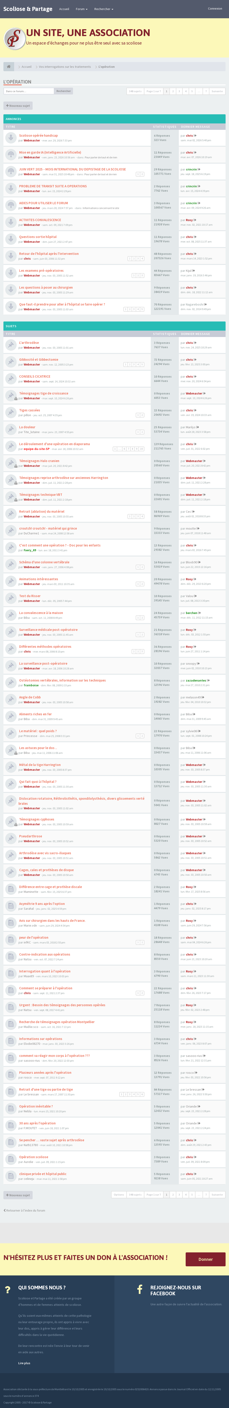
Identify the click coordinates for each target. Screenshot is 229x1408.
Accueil (64, 9)
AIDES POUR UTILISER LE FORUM (43, 203)
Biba (27, 618)
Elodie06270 (32, 1044)
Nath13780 (31, 1145)
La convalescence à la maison (40, 613)
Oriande (191, 1106)
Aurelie (28, 1162)
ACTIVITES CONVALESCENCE (39, 220)
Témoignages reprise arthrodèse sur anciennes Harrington (63, 477)
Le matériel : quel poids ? (37, 731)
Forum (82, 9)
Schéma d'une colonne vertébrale (43, 562)
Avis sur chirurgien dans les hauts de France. (52, 920)
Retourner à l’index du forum (24, 1210)
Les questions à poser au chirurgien (45, 287)
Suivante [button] (217, 91)
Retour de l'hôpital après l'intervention (48, 253)
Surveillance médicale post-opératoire (48, 629)
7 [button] (206, 91)
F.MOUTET (30, 1128)
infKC (27, 942)
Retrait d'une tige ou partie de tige (45, 1089)
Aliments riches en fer (35, 714)
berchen (191, 613)
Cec (188, 511)
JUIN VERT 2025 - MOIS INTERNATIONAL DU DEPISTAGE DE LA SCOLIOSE (72, 169)
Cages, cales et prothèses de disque (46, 870)
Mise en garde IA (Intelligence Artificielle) (49, 152)
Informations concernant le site (101, 208)
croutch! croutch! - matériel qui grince (47, 528)
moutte (191, 528)
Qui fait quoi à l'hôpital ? (37, 781)
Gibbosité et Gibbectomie (38, 359)
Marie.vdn (30, 925)
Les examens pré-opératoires (41, 270)
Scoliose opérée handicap (38, 135)
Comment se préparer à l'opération (45, 988)
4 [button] (185, 91)
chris (189, 135)
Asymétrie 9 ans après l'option (41, 903)
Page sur (154, 91)
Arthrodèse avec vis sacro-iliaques (44, 853)
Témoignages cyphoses (36, 819)
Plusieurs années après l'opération (44, 1072)
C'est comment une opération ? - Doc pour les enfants (59, 545)
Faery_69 (30, 550)
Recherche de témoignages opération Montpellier (56, 1022)
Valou (189, 596)
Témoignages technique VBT (40, 494)
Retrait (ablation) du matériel (41, 511)
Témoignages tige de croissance (43, 393)
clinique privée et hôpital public (42, 1174)
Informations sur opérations (40, 1039)
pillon (27, 415)
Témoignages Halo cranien (38, 461)
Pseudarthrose (30, 836)
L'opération (17, 81)
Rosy (189, 220)
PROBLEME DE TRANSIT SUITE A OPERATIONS (52, 186)
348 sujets (135, 91)
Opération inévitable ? (35, 1106)
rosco (28, 1077)
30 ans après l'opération (37, 1123)
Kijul (188, 271)
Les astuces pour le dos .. (37, 748)
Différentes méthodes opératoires (44, 646)
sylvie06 (191, 731)
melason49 (193, 697)
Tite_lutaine (32, 432)
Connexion (215, 8)
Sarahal (29, 908)
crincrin (191, 169)
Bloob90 (191, 562)
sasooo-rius (32, 1060)
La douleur (26, 427)
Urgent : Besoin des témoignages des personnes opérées (61, 1005)
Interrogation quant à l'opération (44, 971)
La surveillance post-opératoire (42, 663)
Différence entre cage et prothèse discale (50, 887)
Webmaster (32, 140)
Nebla (27, 1111)
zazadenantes (196, 680)
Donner (205, 1259)
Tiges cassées (29, 410)
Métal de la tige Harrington (39, 765)
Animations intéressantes (38, 579)
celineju (29, 1179)
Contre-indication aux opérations (44, 954)
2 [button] (173, 91)
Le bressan (31, 1094)
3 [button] (179, 91)
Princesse (30, 736)
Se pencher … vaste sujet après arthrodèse (51, 1140)
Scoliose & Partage (27, 8)
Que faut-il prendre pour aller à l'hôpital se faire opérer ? (61, 304)
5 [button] (192, 91)
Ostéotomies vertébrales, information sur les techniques (62, 680)
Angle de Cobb (29, 697)
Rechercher (103, 9)
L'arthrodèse (28, 342)
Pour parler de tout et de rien (101, 157)
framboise (31, 685)
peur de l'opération (33, 937)
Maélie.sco (31, 1027)
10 (141, 448)
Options (119, 1194)
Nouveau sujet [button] (18, 106)
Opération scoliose (33, 1157)
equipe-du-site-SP (36, 449)
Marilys (190, 427)
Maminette (31, 892)
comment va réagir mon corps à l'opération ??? (54, 1055)
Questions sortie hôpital (37, 237)
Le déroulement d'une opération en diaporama (54, 444)
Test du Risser (29, 596)
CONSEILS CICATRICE (34, 376)
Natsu (27, 959)
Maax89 (29, 976)
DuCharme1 (31, 533)
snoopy (191, 663)
